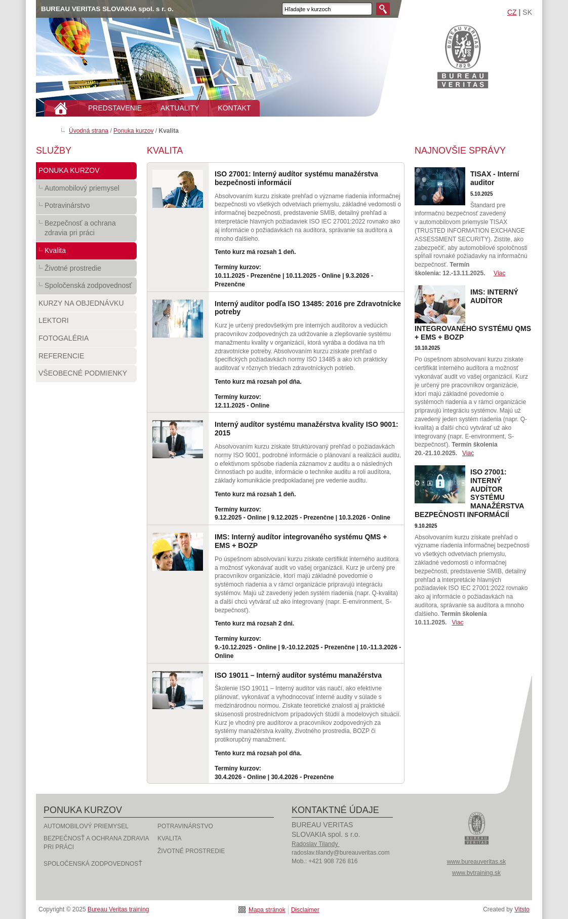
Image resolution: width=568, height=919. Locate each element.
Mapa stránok (267, 909)
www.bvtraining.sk (476, 872)
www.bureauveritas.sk (476, 861)
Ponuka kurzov (133, 130)
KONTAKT (234, 108)
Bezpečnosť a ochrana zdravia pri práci (86, 230)
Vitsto (522, 909)
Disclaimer (305, 909)
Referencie (86, 358)
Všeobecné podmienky (86, 375)
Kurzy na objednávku (86, 305)
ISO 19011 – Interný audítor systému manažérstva (298, 675)
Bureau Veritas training (463, 56)
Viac (499, 273)
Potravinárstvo (86, 207)
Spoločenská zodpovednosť (86, 288)
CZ (512, 12)
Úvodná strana (88, 130)
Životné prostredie (86, 270)
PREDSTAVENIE (115, 108)
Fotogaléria (86, 340)
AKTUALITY (179, 108)
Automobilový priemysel (86, 190)
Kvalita (86, 253)
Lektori (86, 322)
